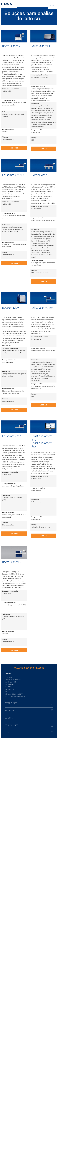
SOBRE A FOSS (11, 703)
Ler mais (14, 148)
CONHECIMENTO (11, 725)
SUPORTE (9, 718)
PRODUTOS (9, 710)
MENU (52, 5)
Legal (7, 732)
